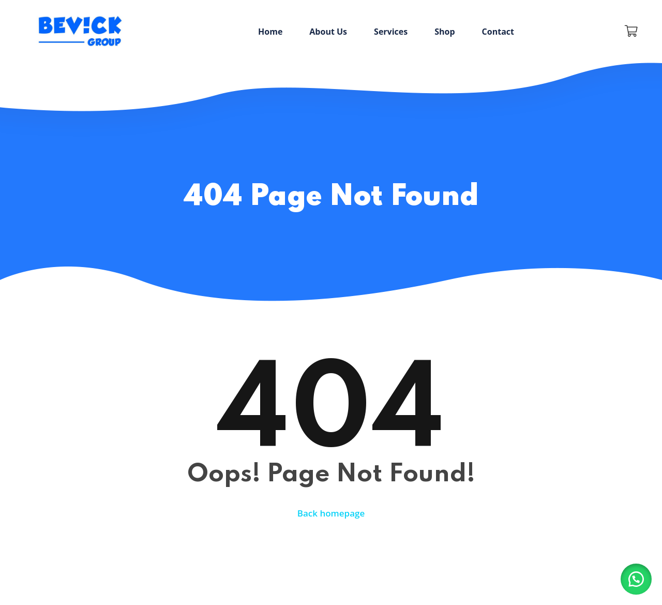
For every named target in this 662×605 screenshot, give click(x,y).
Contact (498, 31)
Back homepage (331, 513)
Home (270, 31)
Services (391, 31)
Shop (444, 31)
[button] (636, 579)
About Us (328, 31)
